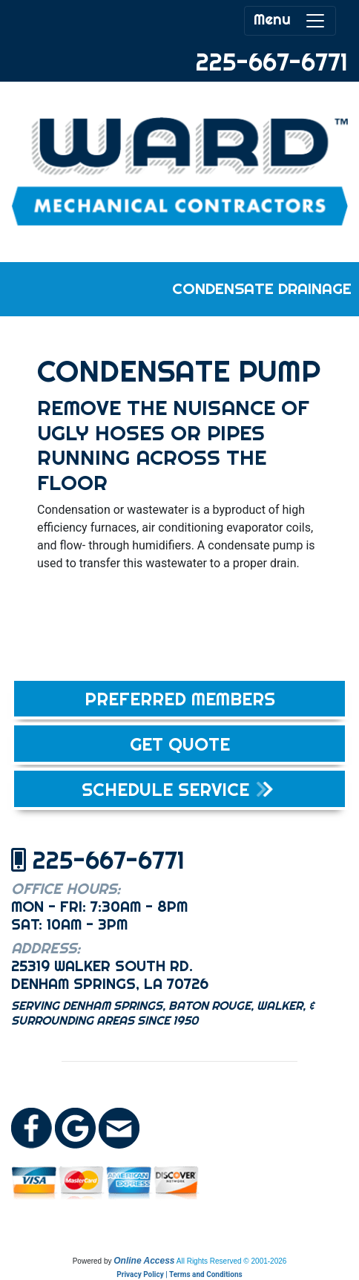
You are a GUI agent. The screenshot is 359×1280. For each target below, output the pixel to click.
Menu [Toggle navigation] (290, 21)
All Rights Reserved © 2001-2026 (232, 1261)
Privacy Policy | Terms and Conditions (179, 1274)
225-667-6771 (272, 61)
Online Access (143, 1260)
